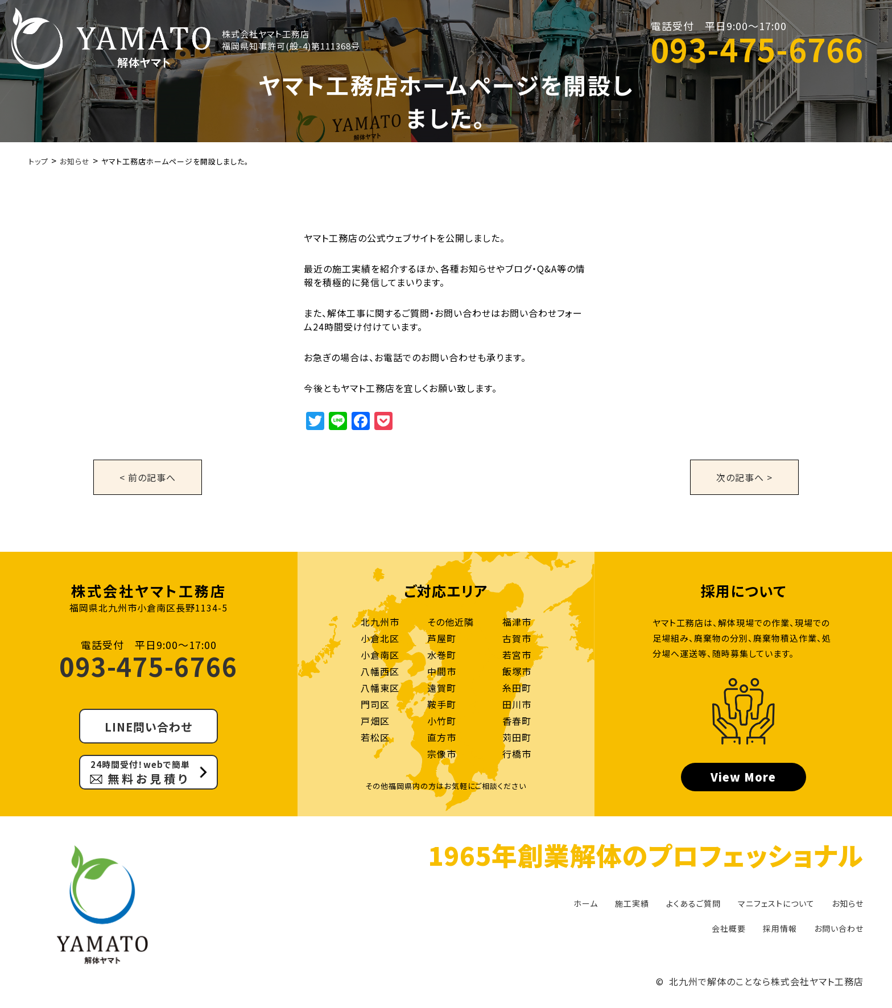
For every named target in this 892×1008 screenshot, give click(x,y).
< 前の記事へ (147, 477)
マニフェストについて (776, 903)
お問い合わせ (839, 928)
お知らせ (848, 903)
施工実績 (632, 903)
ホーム (585, 903)
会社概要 (729, 928)
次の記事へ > (744, 477)
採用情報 (780, 928)
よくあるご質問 (693, 903)
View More (743, 777)
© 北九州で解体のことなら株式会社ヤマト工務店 (760, 981)
